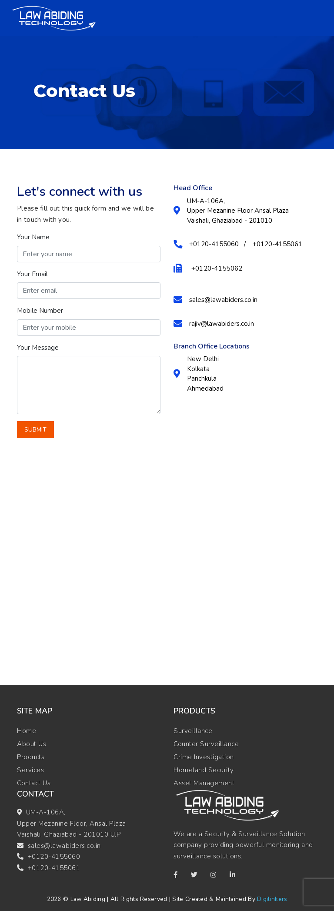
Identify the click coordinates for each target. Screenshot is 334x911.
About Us (31, 744)
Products (30, 757)
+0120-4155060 (54, 856)
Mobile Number (40, 310)
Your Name (33, 237)
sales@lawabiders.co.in (223, 299)
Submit (35, 429)
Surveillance (193, 731)
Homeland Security (204, 770)
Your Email (32, 274)
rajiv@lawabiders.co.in (221, 323)
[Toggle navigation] (312, 18)
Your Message (38, 347)
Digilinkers (272, 899)
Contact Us (33, 783)
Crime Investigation (204, 757)
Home (26, 731)
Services (30, 770)
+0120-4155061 (54, 868)
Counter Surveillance (206, 744)
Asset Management (204, 783)
